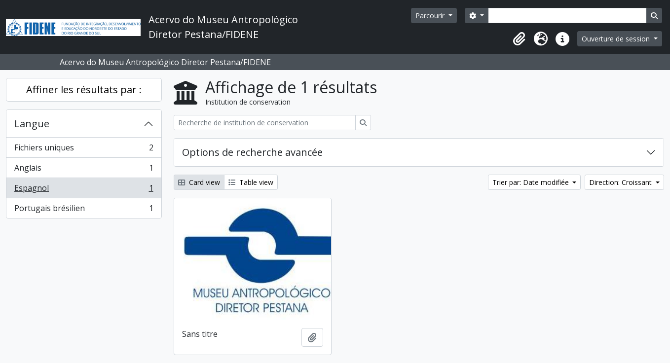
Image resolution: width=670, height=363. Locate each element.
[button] (519, 39)
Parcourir (431, 15)
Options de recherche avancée (252, 152)
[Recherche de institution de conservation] (265, 122)
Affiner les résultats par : (84, 89)
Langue (31, 123)
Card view (199, 182)
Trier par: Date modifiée (531, 182)
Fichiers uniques (83, 150)
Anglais (83, 170)
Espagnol (83, 190)
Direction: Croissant (621, 182)
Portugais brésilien (83, 210)
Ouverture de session (617, 38)
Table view (250, 182)
